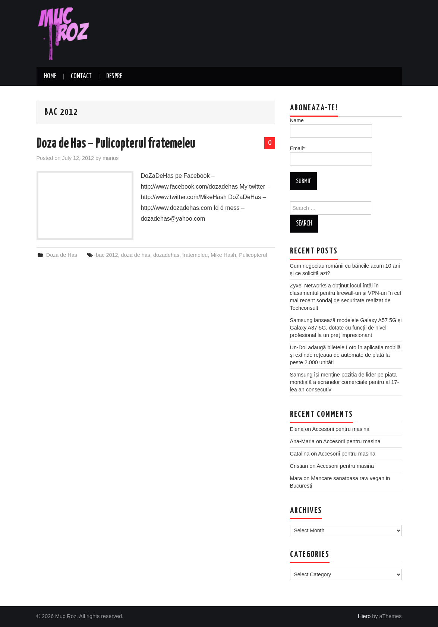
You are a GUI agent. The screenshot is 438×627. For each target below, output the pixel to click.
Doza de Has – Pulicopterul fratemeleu (116, 144)
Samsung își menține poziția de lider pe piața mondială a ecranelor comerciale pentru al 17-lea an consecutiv (344, 382)
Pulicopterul (253, 255)
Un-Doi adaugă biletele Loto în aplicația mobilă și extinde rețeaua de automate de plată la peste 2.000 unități (345, 354)
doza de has (135, 255)
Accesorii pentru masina (341, 429)
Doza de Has (61, 255)
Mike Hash (223, 255)
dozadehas (166, 255)
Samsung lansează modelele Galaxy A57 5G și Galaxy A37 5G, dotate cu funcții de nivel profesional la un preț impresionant (346, 327)
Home (50, 76)
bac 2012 (107, 255)
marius (111, 158)
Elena (297, 429)
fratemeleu (195, 255)
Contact (81, 76)
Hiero (364, 616)
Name (331, 127)
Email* (331, 155)
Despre (114, 76)
